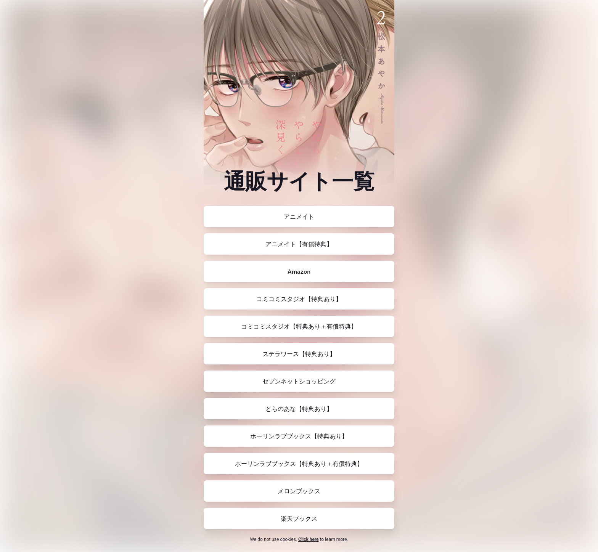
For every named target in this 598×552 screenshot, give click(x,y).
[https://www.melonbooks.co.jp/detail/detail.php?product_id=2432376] (299, 491)
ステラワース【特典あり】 (299, 354)
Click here (308, 539)
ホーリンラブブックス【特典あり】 (299, 436)
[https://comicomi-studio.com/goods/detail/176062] (299, 299)
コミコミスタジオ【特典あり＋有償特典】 (299, 326)
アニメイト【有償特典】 (299, 244)
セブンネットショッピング (299, 381)
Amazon (299, 271)
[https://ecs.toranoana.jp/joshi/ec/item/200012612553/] (299, 408)
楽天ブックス (299, 518)
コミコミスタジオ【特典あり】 (299, 299)
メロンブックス (299, 491)
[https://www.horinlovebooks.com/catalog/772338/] (299, 463)
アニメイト (299, 216)
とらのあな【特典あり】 (299, 408)
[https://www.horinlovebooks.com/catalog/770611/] (299, 436)
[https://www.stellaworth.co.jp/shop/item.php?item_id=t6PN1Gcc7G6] (299, 353)
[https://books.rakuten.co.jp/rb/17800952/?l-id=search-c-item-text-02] (299, 518)
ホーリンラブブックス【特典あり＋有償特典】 (299, 463)
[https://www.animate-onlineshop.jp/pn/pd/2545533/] (299, 216)
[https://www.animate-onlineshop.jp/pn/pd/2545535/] (299, 244)
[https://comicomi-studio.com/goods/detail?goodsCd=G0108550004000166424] (299, 326)
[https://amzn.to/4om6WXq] (299, 271)
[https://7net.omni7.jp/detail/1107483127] (299, 381)
